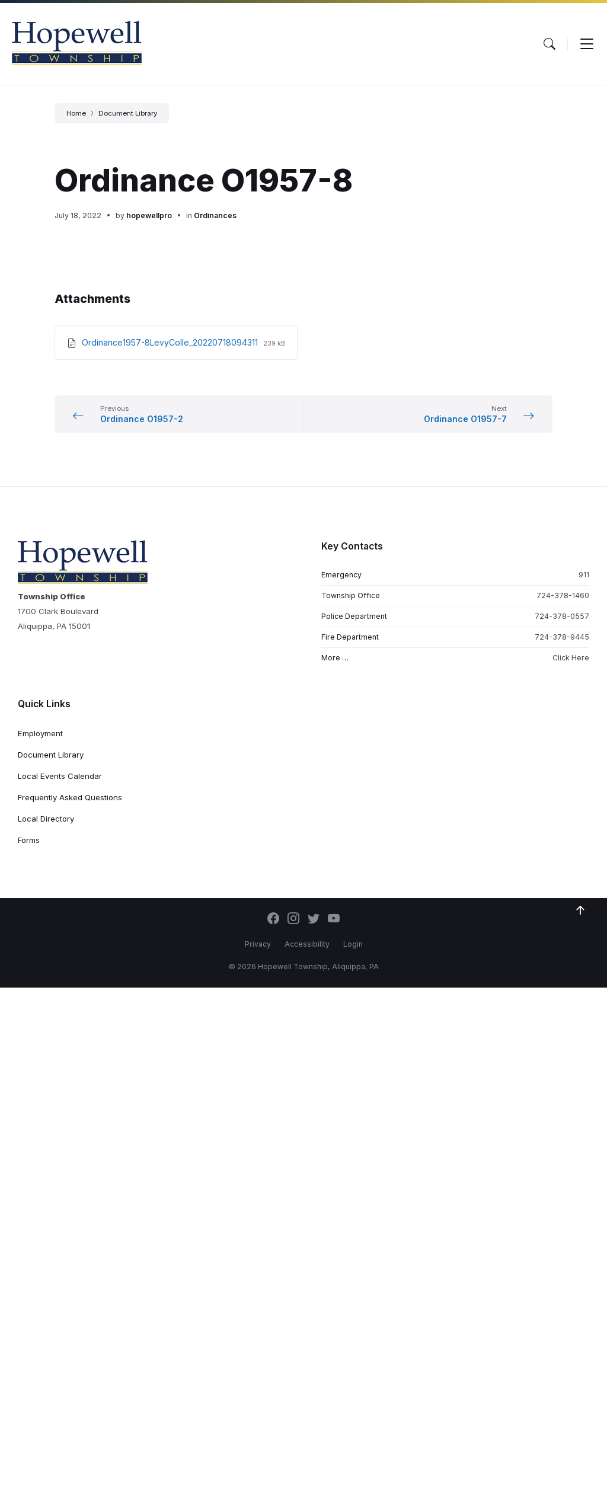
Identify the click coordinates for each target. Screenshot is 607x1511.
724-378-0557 (562, 616)
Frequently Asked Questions (70, 797)
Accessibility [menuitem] (307, 944)
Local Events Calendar (60, 776)
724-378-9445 (562, 636)
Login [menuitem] (353, 944)
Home (76, 113)
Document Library (127, 113)
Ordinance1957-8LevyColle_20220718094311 (171, 342)
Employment (40, 733)
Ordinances (215, 215)
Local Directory (46, 818)
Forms (29, 840)
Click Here (570, 657)
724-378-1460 (562, 595)
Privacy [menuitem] (258, 944)
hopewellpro (149, 215)
